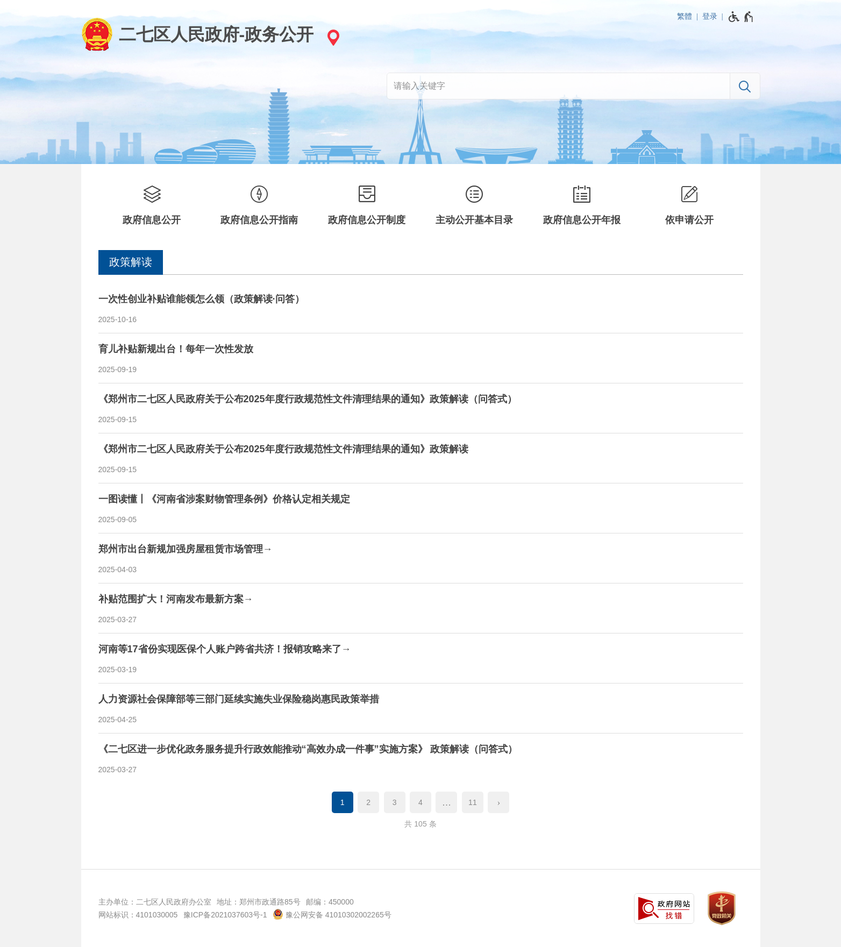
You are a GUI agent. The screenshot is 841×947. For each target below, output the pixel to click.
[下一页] (498, 802)
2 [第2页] (368, 802)
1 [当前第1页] (342, 802)
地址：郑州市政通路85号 (259, 902)
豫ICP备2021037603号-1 (225, 914)
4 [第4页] (420, 802)
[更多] (446, 802)
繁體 (684, 16)
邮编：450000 (330, 902)
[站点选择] (331, 37)
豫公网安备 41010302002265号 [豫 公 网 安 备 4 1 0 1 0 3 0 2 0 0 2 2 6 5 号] (332, 914)
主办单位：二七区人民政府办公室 (154, 902)
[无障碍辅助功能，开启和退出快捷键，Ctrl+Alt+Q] (741, 16)
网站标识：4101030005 (138, 914)
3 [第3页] (395, 802)
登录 (709, 16)
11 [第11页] (472, 802)
